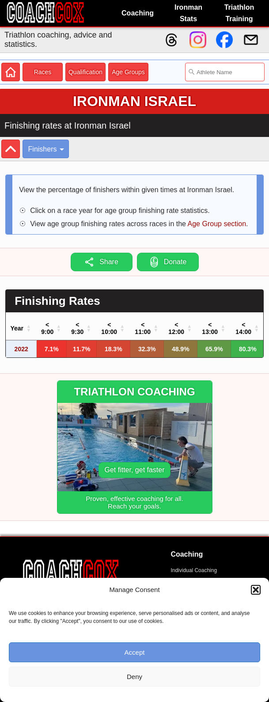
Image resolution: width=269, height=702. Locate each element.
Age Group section (217, 224)
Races (43, 72)
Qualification (85, 72)
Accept (135, 652)
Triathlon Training (239, 13)
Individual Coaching (193, 570)
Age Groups (128, 72)
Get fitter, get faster (134, 470)
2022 (21, 349)
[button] (255, 589)
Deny (134, 676)
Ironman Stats (188, 13)
